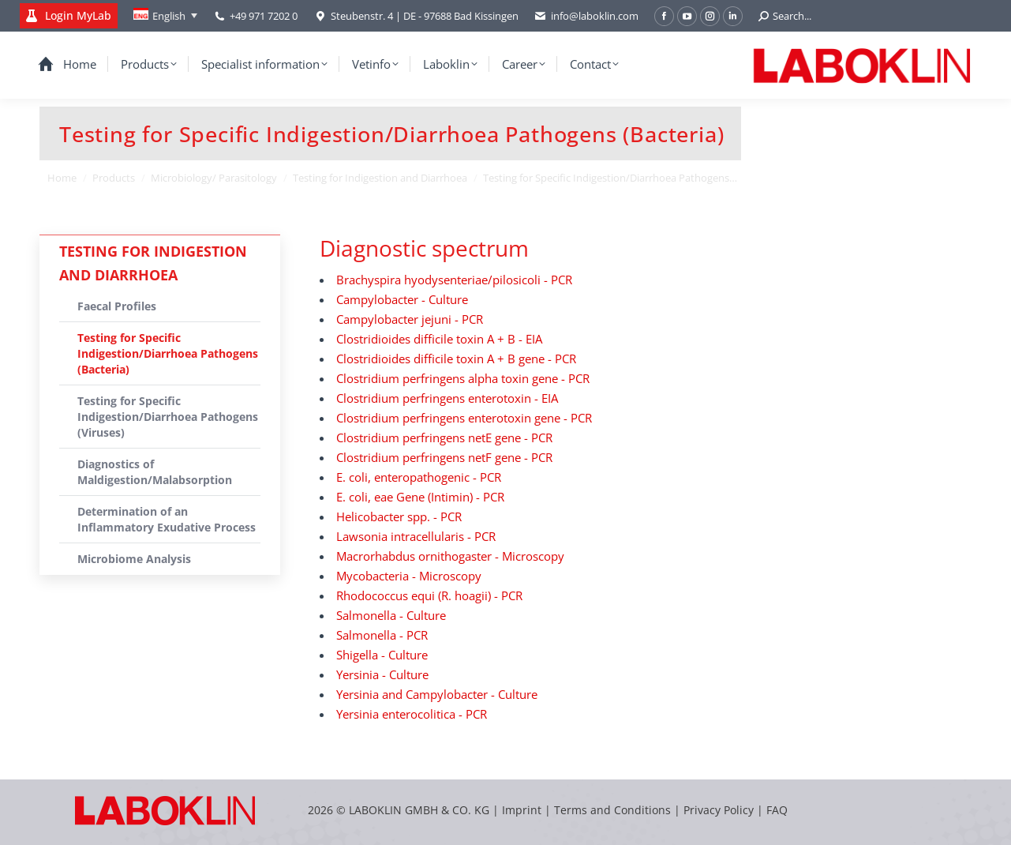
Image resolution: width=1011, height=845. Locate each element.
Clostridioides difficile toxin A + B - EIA (439, 339)
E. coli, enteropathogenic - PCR (418, 477)
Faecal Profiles (116, 306)
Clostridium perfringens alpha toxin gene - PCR (463, 378)
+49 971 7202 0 (264, 16)
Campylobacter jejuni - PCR (409, 319)
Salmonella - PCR (382, 635)
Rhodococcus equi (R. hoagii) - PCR (429, 595)
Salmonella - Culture (391, 615)
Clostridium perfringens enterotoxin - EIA (447, 398)
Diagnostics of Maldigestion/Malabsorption (154, 471)
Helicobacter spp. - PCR (399, 516)
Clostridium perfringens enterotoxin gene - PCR (464, 418)
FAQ (777, 809)
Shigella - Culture (382, 655)
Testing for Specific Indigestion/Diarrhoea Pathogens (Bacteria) (167, 353)
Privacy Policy (718, 809)
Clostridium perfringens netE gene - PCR (444, 437)
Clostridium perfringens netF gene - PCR (444, 457)
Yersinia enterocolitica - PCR (411, 714)
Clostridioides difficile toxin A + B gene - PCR (456, 358)
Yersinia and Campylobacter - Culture (436, 694)
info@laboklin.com (586, 16)
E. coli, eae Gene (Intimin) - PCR (420, 497)
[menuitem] (165, 16)
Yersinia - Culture (382, 674)
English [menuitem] (168, 16)
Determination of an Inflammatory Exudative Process (166, 519)
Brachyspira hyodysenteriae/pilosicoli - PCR (454, 279)
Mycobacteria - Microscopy (408, 576)
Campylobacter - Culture (402, 299)
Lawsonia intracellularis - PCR (416, 536)
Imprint (521, 809)
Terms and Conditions (614, 809)
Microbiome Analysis (134, 558)
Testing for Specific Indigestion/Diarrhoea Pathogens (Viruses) (167, 416)
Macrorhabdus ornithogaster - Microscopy (450, 556)
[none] (165, 16)
